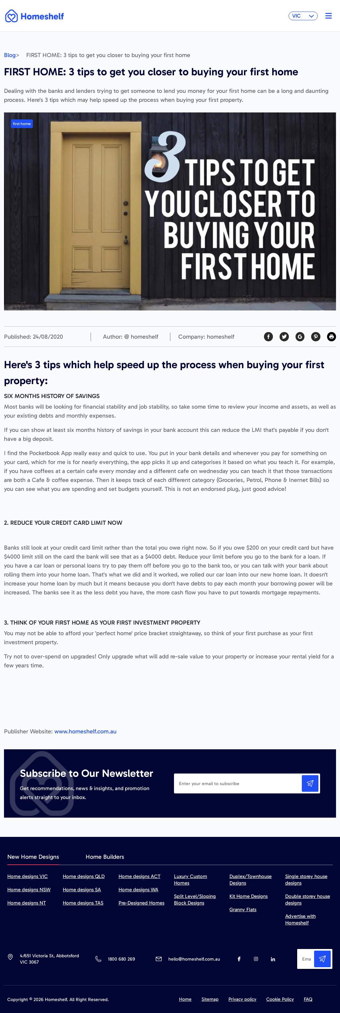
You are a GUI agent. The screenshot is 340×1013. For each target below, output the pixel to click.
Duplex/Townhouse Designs (250, 879)
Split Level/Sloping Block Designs (195, 899)
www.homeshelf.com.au (85, 731)
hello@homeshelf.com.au (194, 959)
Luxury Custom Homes (190, 879)
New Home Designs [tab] (33, 856)
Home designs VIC (27, 876)
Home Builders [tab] (105, 856)
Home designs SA (82, 890)
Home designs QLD (84, 876)
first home (22, 123)
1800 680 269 (121, 959)
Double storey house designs (307, 899)
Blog (10, 55)
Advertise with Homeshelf (300, 919)
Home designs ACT (139, 876)
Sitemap (210, 999)
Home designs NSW (28, 890)
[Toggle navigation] (327, 16)
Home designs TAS (83, 903)
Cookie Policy (280, 999)
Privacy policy (242, 999)
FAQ (308, 999)
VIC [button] (303, 16)
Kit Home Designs (248, 896)
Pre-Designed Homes (141, 903)
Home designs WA (138, 890)
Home (185, 999)
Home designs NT (26, 903)
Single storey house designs (306, 879)
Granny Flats (242, 909)
